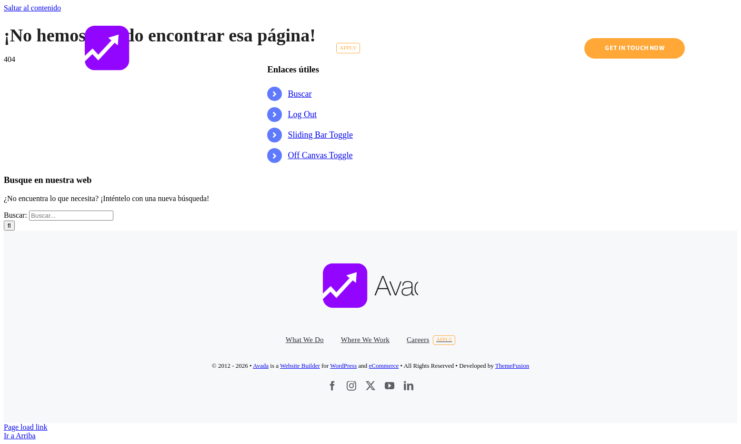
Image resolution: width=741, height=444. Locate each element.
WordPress (343, 365)
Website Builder (300, 365)
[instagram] (351, 386)
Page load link (26, 427)
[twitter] (370, 386)
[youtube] (389, 386)
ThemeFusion (512, 365)
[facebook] (332, 386)
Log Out (302, 114)
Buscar (300, 94)
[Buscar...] (71, 216)
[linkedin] (408, 386)
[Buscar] (9, 226)
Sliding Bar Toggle (320, 135)
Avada (261, 365)
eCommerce (384, 365)
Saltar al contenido (32, 8)
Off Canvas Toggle (320, 155)
